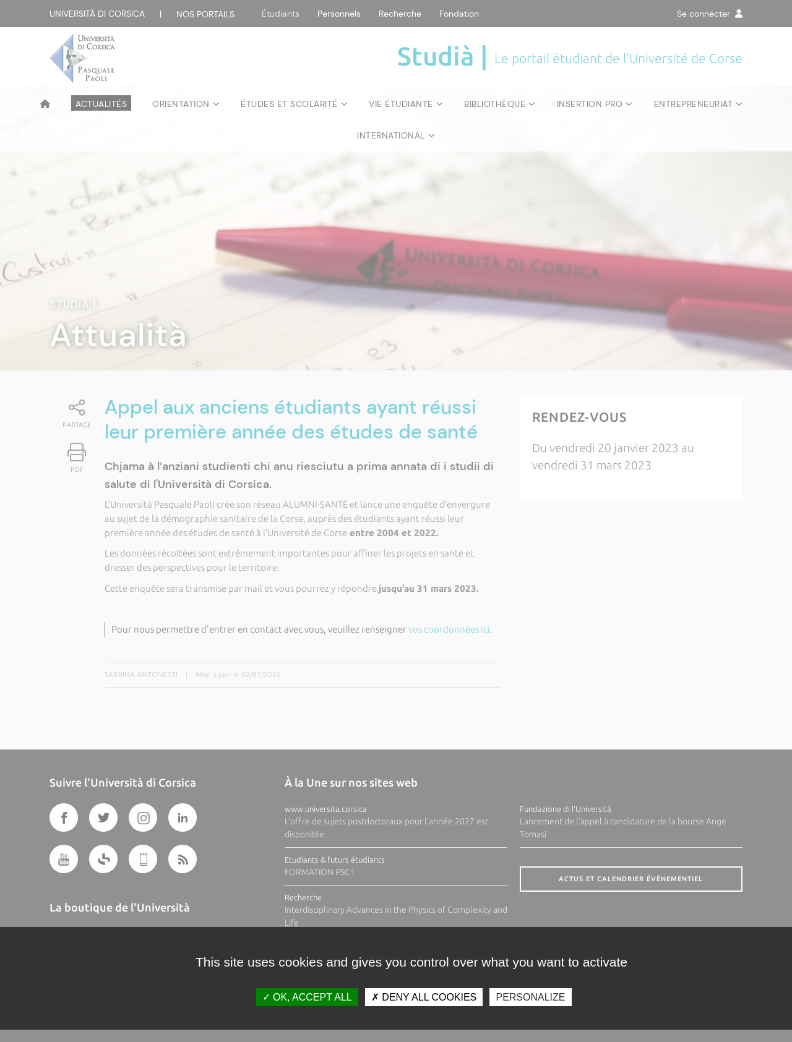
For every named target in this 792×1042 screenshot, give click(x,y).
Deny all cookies (423, 997)
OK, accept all (307, 997)
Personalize (530, 997)
